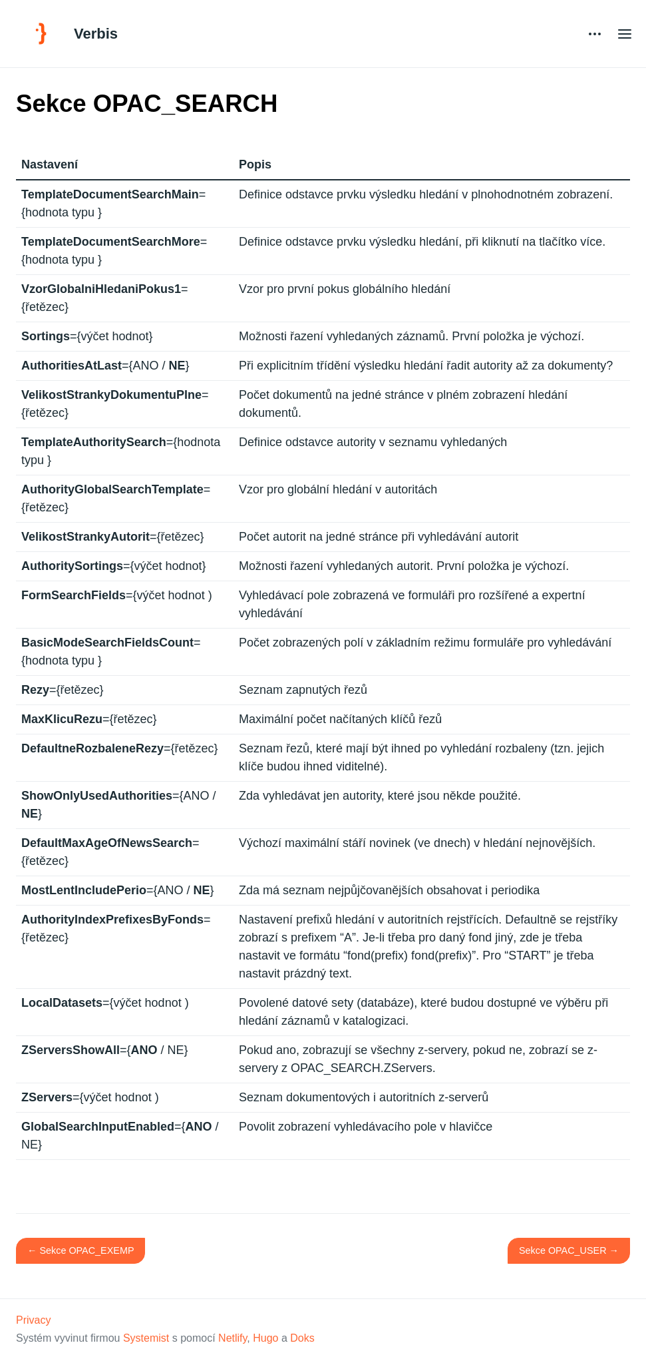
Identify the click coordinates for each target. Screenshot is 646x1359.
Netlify (232, 1338)
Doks (302, 1338)
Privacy (33, 1320)
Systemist (146, 1338)
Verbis (96, 33)
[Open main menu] (624, 33)
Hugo (265, 1338)
